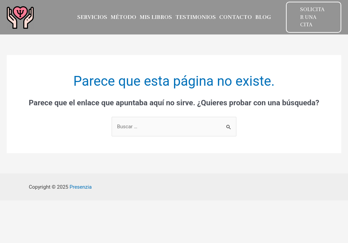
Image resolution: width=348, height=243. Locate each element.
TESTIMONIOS (195, 17)
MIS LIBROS (156, 17)
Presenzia (80, 187)
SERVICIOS (92, 17)
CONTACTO (235, 17)
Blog (263, 17)
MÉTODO (123, 17)
